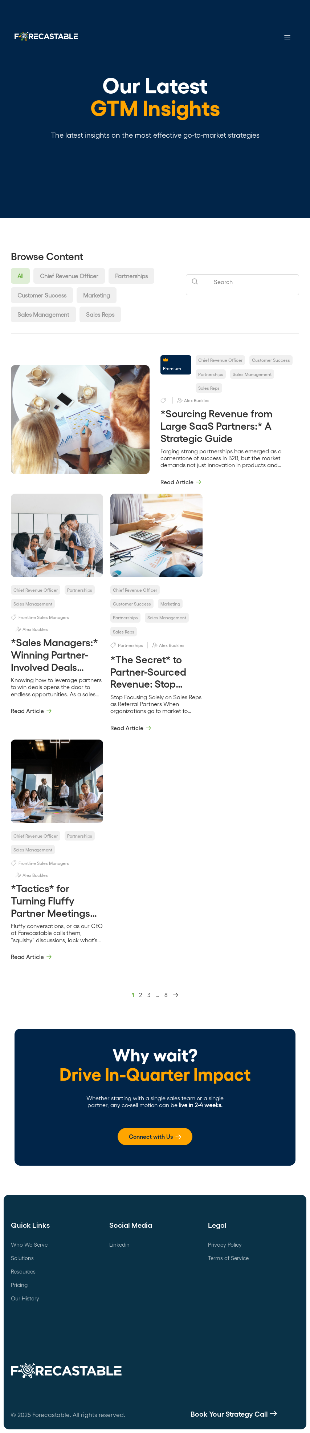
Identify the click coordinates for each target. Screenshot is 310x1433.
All (20, 275)
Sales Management (43, 314)
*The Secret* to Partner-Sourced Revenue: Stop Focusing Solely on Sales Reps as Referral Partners (152, 689)
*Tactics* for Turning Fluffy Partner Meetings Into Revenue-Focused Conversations (50, 918)
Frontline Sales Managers (44, 617)
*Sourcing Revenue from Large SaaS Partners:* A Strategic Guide (216, 425)
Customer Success (41, 295)
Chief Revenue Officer (69, 275)
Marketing (96, 295)
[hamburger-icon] (287, 37)
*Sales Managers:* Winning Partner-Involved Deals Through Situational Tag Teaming (56, 666)
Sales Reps (100, 314)
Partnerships (131, 275)
